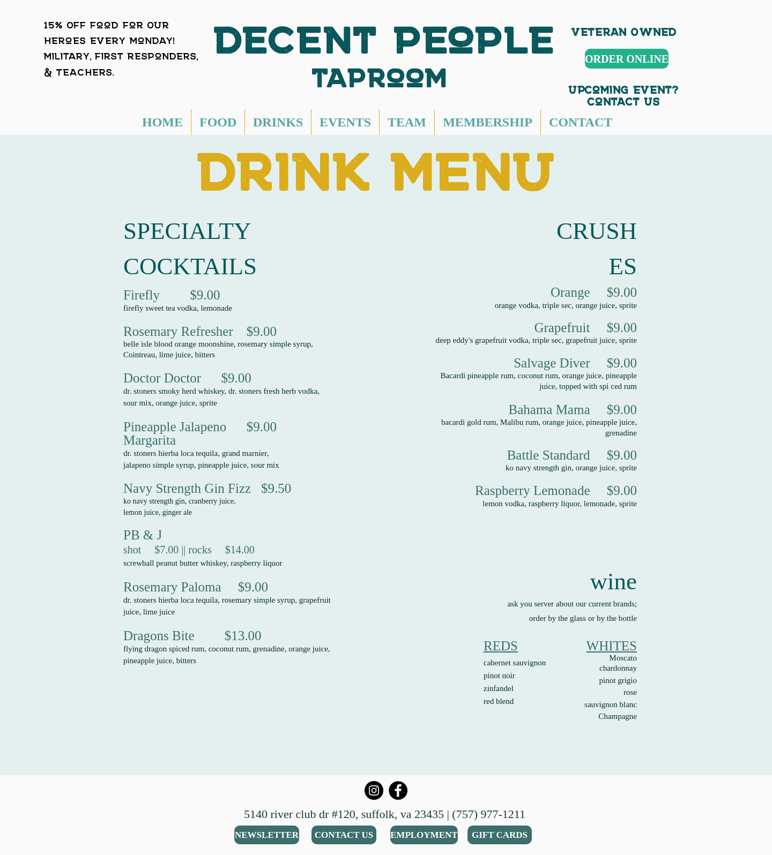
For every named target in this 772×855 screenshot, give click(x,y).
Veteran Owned (624, 29)
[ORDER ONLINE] (627, 59)
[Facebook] (398, 790)
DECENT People (384, 29)
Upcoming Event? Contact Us (624, 93)
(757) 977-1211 (488, 814)
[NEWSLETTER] (266, 835)
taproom (384, 71)
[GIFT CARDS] (499, 835)
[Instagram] (374, 790)
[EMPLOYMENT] (424, 835)
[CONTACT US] (343, 835)
